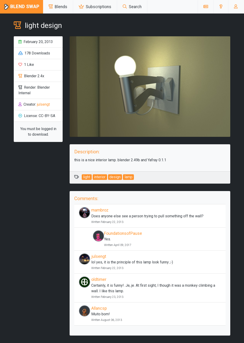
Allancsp (99, 308)
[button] (220, 7)
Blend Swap (21, 6)
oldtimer (98, 279)
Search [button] (132, 6)
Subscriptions (95, 6)
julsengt (43, 104)
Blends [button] (58, 6)
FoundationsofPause (123, 233)
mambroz (99, 210)
